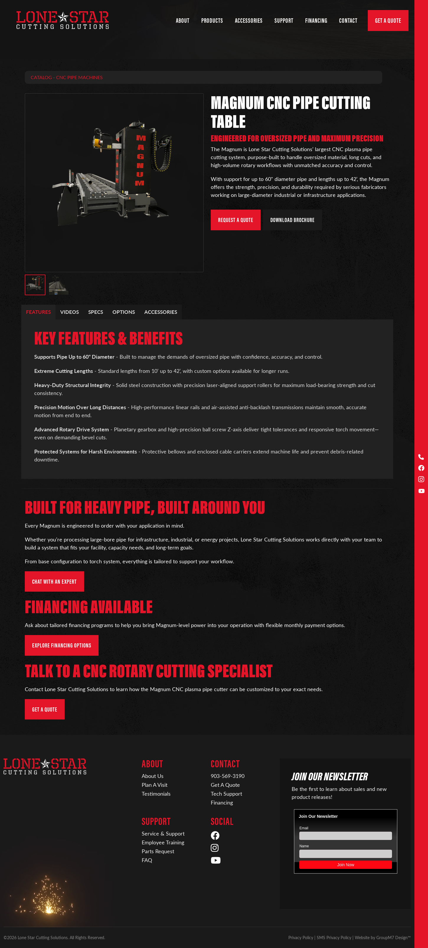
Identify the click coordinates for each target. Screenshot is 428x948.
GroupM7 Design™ (393, 937)
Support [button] (284, 21)
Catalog (41, 77)
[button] (35, 285)
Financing (222, 802)
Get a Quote (44, 709)
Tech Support (226, 793)
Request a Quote (235, 219)
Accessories (249, 21)
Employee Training (163, 842)
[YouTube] (421, 491)
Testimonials (156, 793)
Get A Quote (388, 21)
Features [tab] (38, 311)
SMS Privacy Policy (334, 937)
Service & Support (163, 833)
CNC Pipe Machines (79, 77)
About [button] (183, 21)
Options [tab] (123, 311)
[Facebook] (421, 468)
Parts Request (158, 851)
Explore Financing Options (61, 645)
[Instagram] (421, 480)
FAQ (147, 860)
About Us (153, 775)
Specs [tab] (95, 311)
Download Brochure (292, 219)
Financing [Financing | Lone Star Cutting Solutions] (316, 21)
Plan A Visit (154, 784)
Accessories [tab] (160, 311)
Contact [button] (348, 21)
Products (212, 21)
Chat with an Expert (54, 581)
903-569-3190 (227, 775)
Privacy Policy (300, 937)
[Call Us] (421, 457)
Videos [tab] (69, 311)
